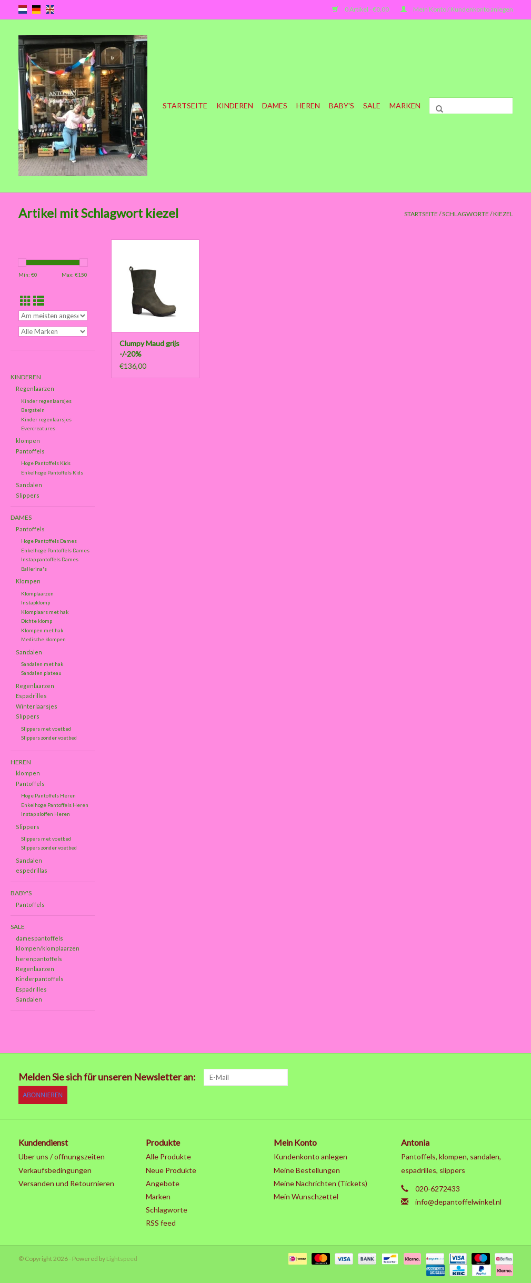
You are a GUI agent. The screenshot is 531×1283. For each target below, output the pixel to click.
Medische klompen (43, 639)
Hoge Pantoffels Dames (49, 541)
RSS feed (161, 1221)
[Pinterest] (448, 1077)
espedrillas (31, 870)
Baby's (341, 105)
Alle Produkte (168, 1155)
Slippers (27, 495)
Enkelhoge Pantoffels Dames (55, 550)
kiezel (503, 214)
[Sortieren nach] (53, 315)
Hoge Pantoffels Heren (48, 795)
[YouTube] (467, 1077)
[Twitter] (412, 1077)
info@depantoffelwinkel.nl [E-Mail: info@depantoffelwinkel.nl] (458, 1200)
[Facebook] (393, 1077)
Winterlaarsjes (36, 706)
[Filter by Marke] (53, 331)
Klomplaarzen (37, 593)
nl (22, 9)
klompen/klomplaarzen (47, 948)
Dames (274, 105)
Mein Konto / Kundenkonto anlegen (456, 9)
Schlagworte (465, 214)
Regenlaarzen (35, 388)
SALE (371, 105)
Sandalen (29, 484)
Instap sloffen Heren (45, 814)
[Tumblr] (485, 1077)
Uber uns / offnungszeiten (61, 1155)
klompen (28, 440)
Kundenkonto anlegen (310, 1155)
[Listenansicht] (38, 300)
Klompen (28, 581)
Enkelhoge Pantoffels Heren (54, 805)
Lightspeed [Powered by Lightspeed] (121, 1257)
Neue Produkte (171, 1168)
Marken (404, 105)
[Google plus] (430, 1077)
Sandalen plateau (41, 673)
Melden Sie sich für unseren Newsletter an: (107, 1077)
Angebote (162, 1181)
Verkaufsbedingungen (55, 1168)
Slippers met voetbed (46, 728)
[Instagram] (504, 1077)
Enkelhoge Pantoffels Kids (52, 472)
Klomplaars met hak (44, 612)
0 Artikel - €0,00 (361, 9)
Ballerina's (34, 568)
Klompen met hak (42, 630)
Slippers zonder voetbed (49, 737)
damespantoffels (39, 938)
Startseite (185, 105)
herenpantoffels (39, 958)
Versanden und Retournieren (66, 1181)
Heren (308, 105)
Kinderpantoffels (40, 978)
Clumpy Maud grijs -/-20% (149, 348)
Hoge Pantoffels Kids (46, 463)
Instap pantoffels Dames (49, 559)
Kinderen (234, 105)
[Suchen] (471, 105)
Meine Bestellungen (307, 1168)
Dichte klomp (36, 621)
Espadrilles (31, 695)
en (50, 9)
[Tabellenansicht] (25, 300)
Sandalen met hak (42, 664)
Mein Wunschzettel (306, 1194)
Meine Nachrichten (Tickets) (320, 1181)
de (36, 9)
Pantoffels (30, 451)
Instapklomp (35, 602)
